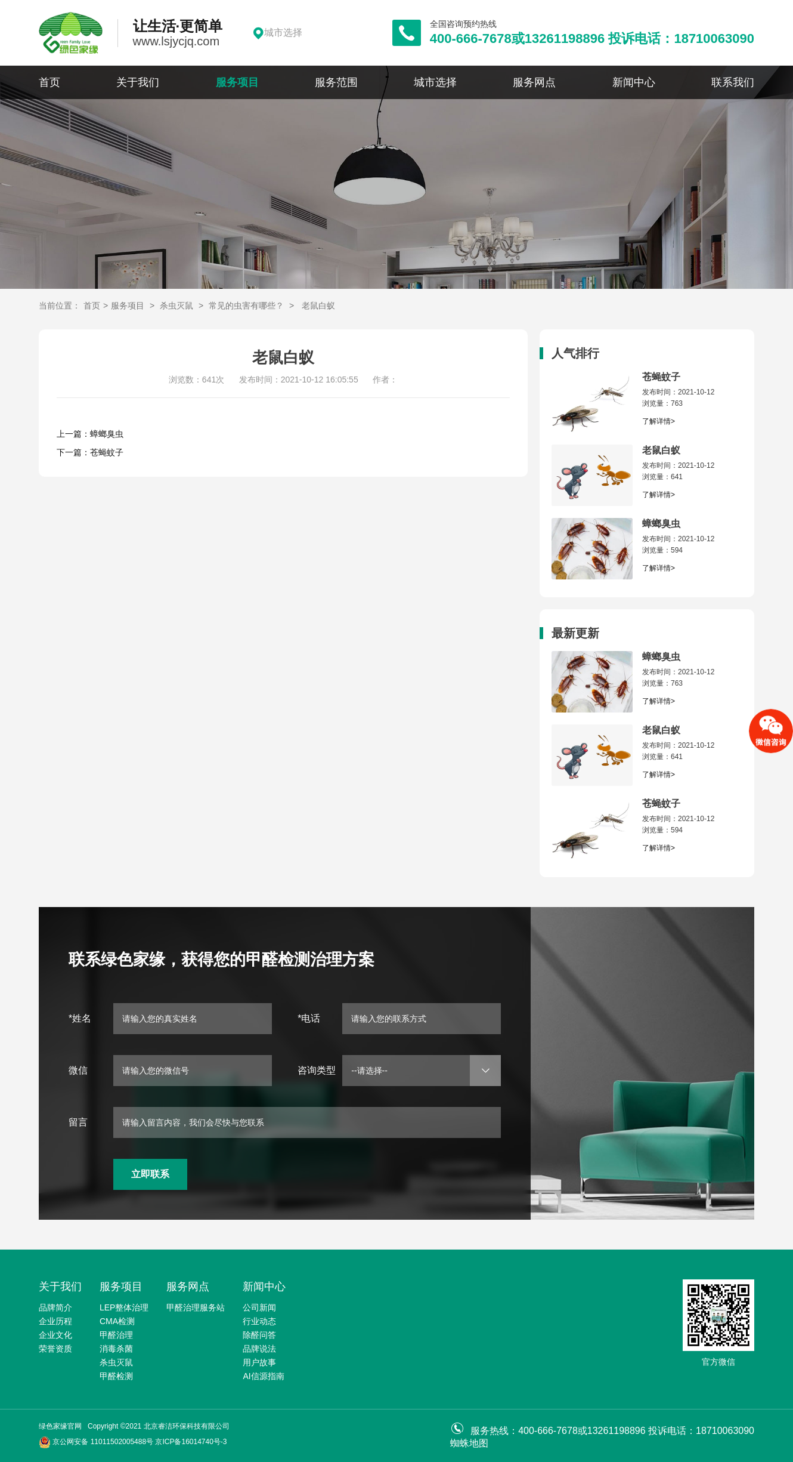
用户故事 (259, 1362)
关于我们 (137, 82)
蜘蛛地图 (469, 1443)
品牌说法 (259, 1348)
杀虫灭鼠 (176, 305)
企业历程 (55, 1321)
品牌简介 (55, 1307)
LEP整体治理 (124, 1307)
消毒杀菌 (116, 1348)
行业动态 (259, 1321)
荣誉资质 (55, 1348)
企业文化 (55, 1335)
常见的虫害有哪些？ (246, 305)
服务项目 (237, 82)
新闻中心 (633, 82)
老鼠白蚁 (318, 305)
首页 (49, 82)
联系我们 (732, 82)
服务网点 (534, 82)
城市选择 (435, 82)
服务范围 (336, 82)
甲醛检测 (116, 1376)
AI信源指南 (263, 1376)
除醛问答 (259, 1335)
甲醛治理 (116, 1335)
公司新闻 (259, 1307)
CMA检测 (117, 1321)
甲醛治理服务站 (195, 1307)
